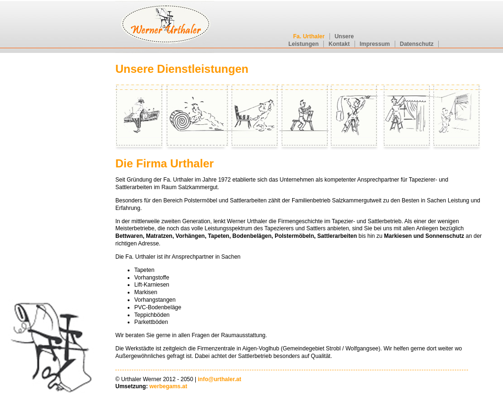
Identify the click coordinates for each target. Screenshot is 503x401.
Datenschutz (417, 44)
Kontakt (339, 44)
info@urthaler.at (220, 379)
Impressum (375, 44)
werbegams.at (168, 386)
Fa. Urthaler (309, 36)
